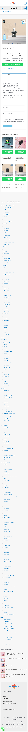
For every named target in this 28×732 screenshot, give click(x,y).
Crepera (6, 524)
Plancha (6, 584)
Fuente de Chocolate (9, 575)
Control (5, 422)
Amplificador (7, 306)
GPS (5, 329)
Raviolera (6, 471)
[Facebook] (11, 8)
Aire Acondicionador (9, 614)
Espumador (6, 489)
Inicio (3, 47)
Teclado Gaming (8, 395)
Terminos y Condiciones (9, 709)
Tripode (5, 327)
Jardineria (6, 265)
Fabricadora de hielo (9, 522)
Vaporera (6, 464)
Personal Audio (7, 619)
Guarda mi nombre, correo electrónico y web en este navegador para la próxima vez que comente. (13, 121)
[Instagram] (14, 8)
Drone (5, 216)
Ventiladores (4, 339)
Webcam (6, 404)
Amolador (6, 596)
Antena (5, 429)
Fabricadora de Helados (10, 586)
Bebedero (6, 501)
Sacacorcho (7, 253)
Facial (5, 381)
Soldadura (6, 334)
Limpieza (6, 589)
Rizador (5, 353)
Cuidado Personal (5, 342)
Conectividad (7, 274)
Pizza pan (6, 554)
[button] (2, 8)
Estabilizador (7, 453)
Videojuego (6, 279)
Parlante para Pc (8, 397)
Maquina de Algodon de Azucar (12, 496)
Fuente (5, 292)
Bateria (5, 446)
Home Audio (7, 644)
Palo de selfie (7, 311)
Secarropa (6, 582)
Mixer (5, 563)
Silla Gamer (6, 290)
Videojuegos (7, 304)
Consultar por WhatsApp (12, 64)
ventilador (3, 337)
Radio (5, 209)
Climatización (7, 473)
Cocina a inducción (8, 536)
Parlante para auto (11, 634)
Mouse (5, 256)
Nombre (5, 107)
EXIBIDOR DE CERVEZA (10, 476)
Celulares (6, 230)
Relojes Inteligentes (9, 242)
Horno (5, 478)
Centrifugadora (7, 529)
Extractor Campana (8, 591)
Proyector (6, 269)
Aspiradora (6, 579)
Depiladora (6, 376)
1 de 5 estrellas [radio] (15, 95)
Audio (2, 617)
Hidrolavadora (7, 513)
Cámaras (6, 219)
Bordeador (6, 552)
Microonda (6, 487)
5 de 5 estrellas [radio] (21, 95)
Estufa (5, 485)
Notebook (6, 420)
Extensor (6, 237)
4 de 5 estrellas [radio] (19, 95)
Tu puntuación (8, 95)
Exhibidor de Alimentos (9, 455)
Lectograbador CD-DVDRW (11, 409)
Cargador (6, 318)
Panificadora (7, 499)
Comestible (6, 441)
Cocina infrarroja (8, 494)
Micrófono (6, 621)
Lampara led (7, 239)
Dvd (5, 286)
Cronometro (7, 214)
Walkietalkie (7, 232)
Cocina (5, 612)
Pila (4, 432)
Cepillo (5, 379)
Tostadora (6, 543)
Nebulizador (7, 367)
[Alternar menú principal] (25, 3)
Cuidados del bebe (8, 362)
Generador (6, 390)
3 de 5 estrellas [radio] (18, 95)
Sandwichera (7, 538)
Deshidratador (7, 561)
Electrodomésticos (5, 462)
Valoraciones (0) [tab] (6, 74)
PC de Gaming (7, 416)
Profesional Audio (8, 623)
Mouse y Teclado (8, 411)
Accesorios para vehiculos (11, 632)
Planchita (6, 358)
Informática (3, 388)
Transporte (6, 244)
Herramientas (7, 262)
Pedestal (6, 309)
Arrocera (6, 503)
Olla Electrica (7, 517)
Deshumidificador (8, 566)
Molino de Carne (8, 506)
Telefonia (6, 313)
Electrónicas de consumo (7, 205)
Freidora (6, 570)
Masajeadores (7, 276)
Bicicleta (6, 325)
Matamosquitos (7, 221)
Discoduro (6, 226)
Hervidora (6, 483)
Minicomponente (8, 207)
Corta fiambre (7, 593)
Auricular (6, 418)
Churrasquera (7, 556)
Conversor (6, 443)
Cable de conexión (8, 448)
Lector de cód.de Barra (9, 413)
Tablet (5, 246)
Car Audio (6, 630)
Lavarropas (6, 610)
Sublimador (6, 559)
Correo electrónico (8, 113)
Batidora (6, 598)
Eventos (6, 322)
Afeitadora (6, 369)
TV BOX (5, 223)
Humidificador (7, 258)
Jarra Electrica (7, 480)
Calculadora (6, 283)
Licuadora (6, 603)
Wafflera (6, 600)
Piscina (5, 459)
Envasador (6, 533)
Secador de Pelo (8, 365)
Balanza (6, 360)
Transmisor (9, 639)
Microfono (6, 212)
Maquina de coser (8, 607)
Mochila (6, 399)
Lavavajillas (6, 568)
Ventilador (6, 320)
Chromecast (7, 235)
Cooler (5, 392)
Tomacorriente (7, 295)
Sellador (6, 439)
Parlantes (6, 316)
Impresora (6, 249)
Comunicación (7, 260)
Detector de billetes (9, 272)
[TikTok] (16, 8)
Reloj (5, 332)
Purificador (6, 526)
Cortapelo (6, 383)
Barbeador (6, 374)
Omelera (6, 573)
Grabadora (6, 281)
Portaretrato (7, 299)
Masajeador (6, 349)
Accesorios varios (5, 425)
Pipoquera (6, 508)
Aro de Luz (6, 297)
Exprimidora (6, 510)
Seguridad (6, 288)
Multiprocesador (8, 492)
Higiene (6, 346)
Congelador (6, 605)
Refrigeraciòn (7, 531)
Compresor (9, 637)
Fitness (5, 344)
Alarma (5, 251)
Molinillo (6, 540)
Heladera (6, 515)
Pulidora (8, 641)
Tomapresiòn (7, 385)
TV (4, 267)
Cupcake (6, 547)
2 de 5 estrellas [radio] (16, 95)
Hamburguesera (8, 469)
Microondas (7, 545)
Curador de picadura (9, 355)
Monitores (6, 406)
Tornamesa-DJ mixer (9, 628)
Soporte (6, 427)
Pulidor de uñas (8, 372)
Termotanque (7, 577)
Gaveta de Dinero (8, 302)
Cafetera (6, 519)
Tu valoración (8, 98)
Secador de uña (8, 351)
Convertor (6, 436)
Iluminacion (6, 228)
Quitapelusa (7, 457)
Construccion (7, 434)
